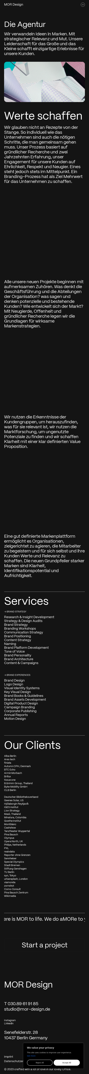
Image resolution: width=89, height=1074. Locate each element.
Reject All (40, 1062)
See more (31, 1055)
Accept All (66, 1062)
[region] (53, 1056)
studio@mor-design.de (27, 1009)
